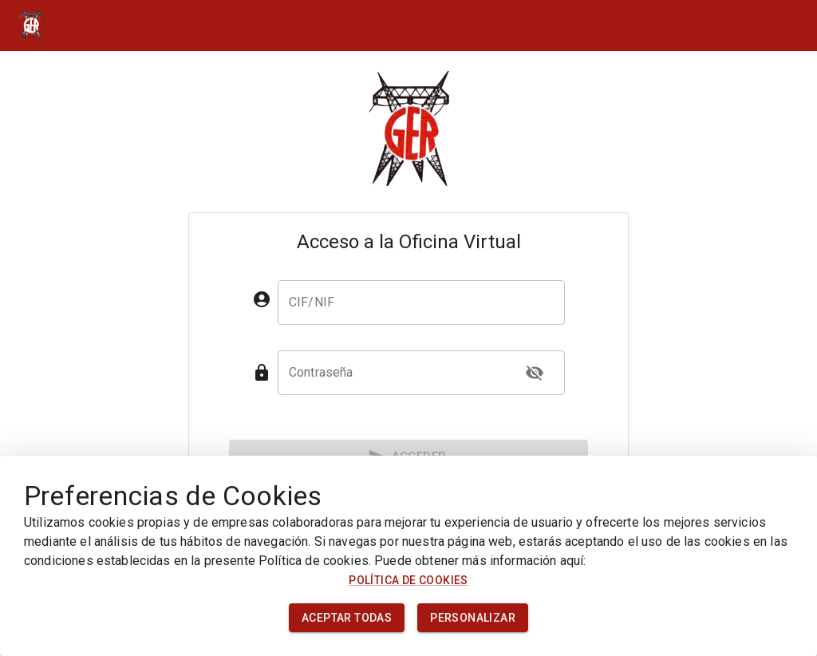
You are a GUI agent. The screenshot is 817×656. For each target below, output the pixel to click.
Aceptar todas (347, 618)
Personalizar (472, 618)
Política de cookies (408, 580)
